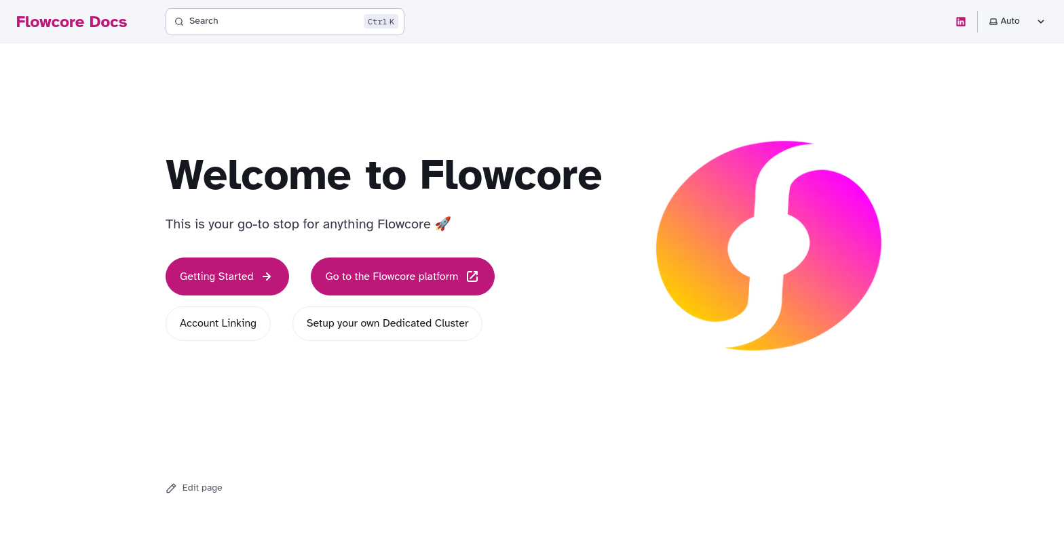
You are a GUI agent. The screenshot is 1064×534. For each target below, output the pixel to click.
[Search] (285, 21)
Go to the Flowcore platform (402, 276)
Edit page (194, 488)
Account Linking (218, 323)
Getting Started (227, 276)
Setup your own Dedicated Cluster (387, 323)
